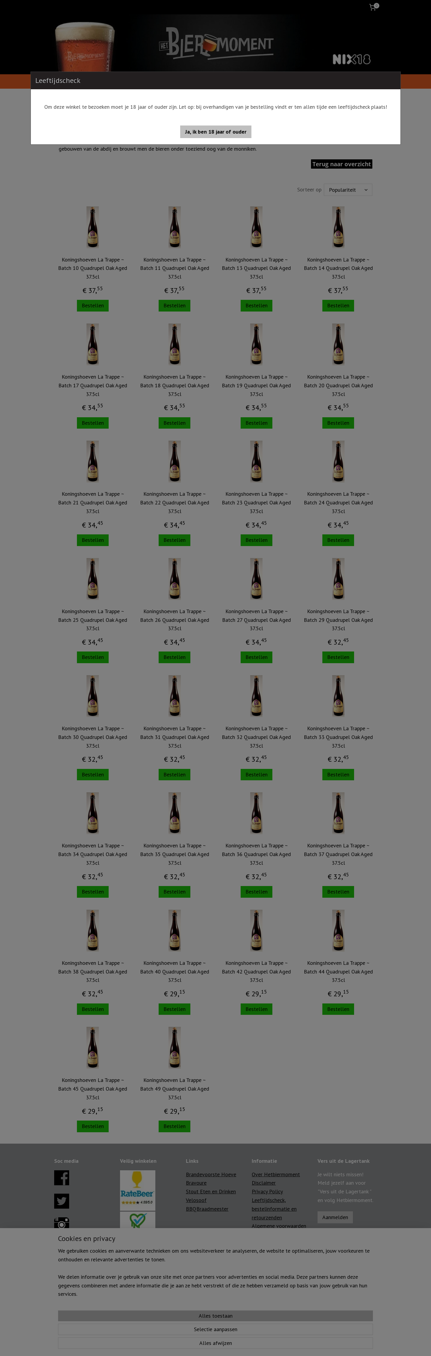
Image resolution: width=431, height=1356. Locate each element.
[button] (215, 132)
